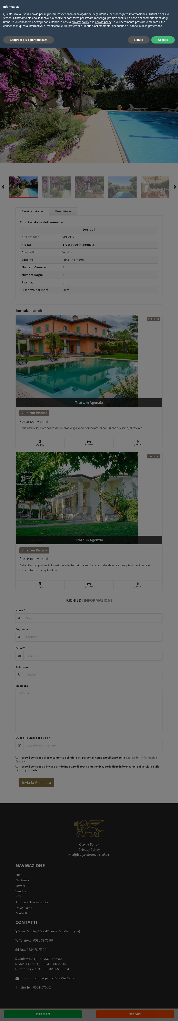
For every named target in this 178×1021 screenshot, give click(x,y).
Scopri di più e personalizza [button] (28, 1013)
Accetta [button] (163, 1013)
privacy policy (80, 995)
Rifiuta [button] (138, 1013)
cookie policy (103, 995)
